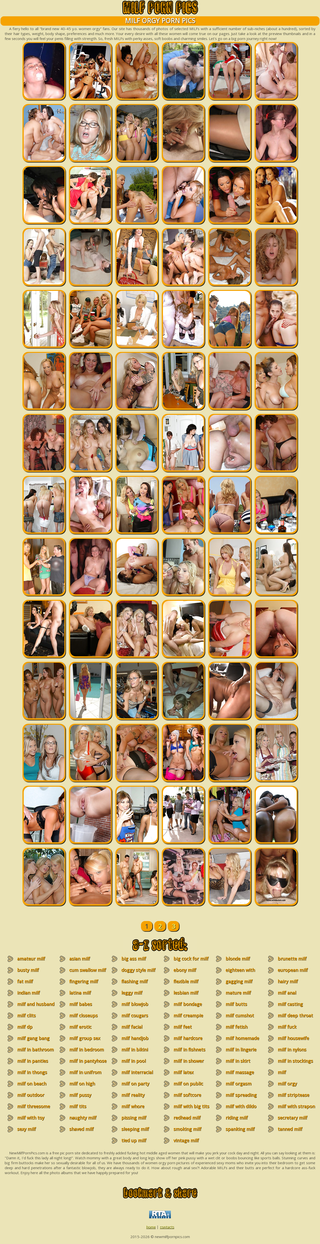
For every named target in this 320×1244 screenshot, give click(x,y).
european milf (293, 970)
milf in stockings (295, 1061)
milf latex (183, 1072)
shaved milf (81, 1129)
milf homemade (242, 1038)
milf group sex (84, 1038)
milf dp (24, 1027)
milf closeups (83, 1015)
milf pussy (80, 1095)
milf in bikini (134, 1049)
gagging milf (238, 981)
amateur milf (31, 959)
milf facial (131, 1027)
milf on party (135, 1083)
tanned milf (290, 1129)
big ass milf (133, 959)
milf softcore (187, 1095)
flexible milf (185, 981)
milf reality (132, 1095)
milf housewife (293, 1038)
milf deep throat (295, 1015)
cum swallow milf (87, 970)
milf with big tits (191, 1106)
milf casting (290, 1004)
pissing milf (133, 1118)
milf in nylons (292, 1049)
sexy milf (26, 1129)
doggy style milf (138, 970)
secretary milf (292, 1118)
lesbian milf (185, 993)
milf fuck (287, 1027)
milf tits (77, 1106)
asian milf (79, 959)
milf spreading (241, 1095)
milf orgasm (238, 1083)
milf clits (26, 1015)
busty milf (28, 970)
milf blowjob (134, 1004)
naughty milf (82, 1118)
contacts (167, 1226)
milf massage (239, 1072)
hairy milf (288, 981)
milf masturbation (289, 1075)
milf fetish (236, 1027)
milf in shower (188, 1061)
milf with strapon (296, 1106)
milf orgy (287, 1083)
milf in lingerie (240, 1049)
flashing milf (134, 981)
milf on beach (31, 1083)
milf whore (132, 1106)
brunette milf (292, 959)
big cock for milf (190, 959)
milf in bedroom (86, 1049)
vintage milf (186, 1140)
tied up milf (133, 1140)
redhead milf (186, 1118)
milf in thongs (32, 1072)
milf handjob (134, 1038)
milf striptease (293, 1095)
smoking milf (187, 1129)
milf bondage (187, 1004)
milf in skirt (237, 1061)
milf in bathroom (35, 1049)
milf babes (80, 1004)
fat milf (25, 981)
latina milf (80, 993)
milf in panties (32, 1061)
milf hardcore (187, 1038)
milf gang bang (33, 1038)
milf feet (182, 1027)
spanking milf (240, 1129)
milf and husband (35, 1004)
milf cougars (134, 1015)
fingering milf (83, 981)
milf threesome (33, 1106)
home (151, 1226)
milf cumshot (239, 1015)
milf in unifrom (85, 1072)
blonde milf (237, 959)
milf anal (287, 993)
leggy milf (131, 993)
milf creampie (188, 1015)
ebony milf (184, 970)
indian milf (28, 993)
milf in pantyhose (87, 1061)
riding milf (236, 1118)
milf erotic (80, 1027)
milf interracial (137, 1072)
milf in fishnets (189, 1049)
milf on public (188, 1083)
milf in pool (133, 1061)
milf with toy (30, 1118)
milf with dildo (240, 1106)
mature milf (238, 993)
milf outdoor (30, 1095)
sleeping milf (135, 1129)
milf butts (236, 1004)
